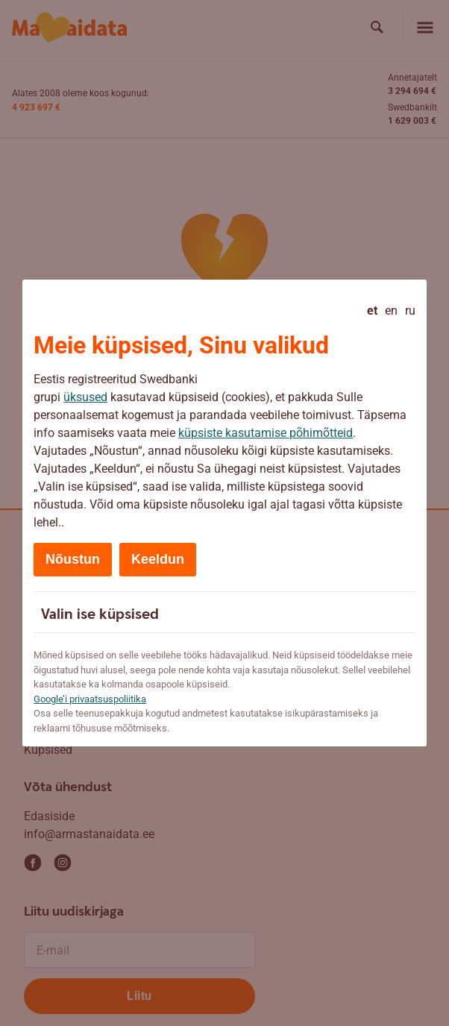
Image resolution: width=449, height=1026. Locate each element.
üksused (85, 397)
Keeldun (157, 559)
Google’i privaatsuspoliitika (90, 699)
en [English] (391, 310)
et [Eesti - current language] (372, 310)
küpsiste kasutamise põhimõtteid (265, 433)
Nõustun (72, 559)
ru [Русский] (410, 310)
